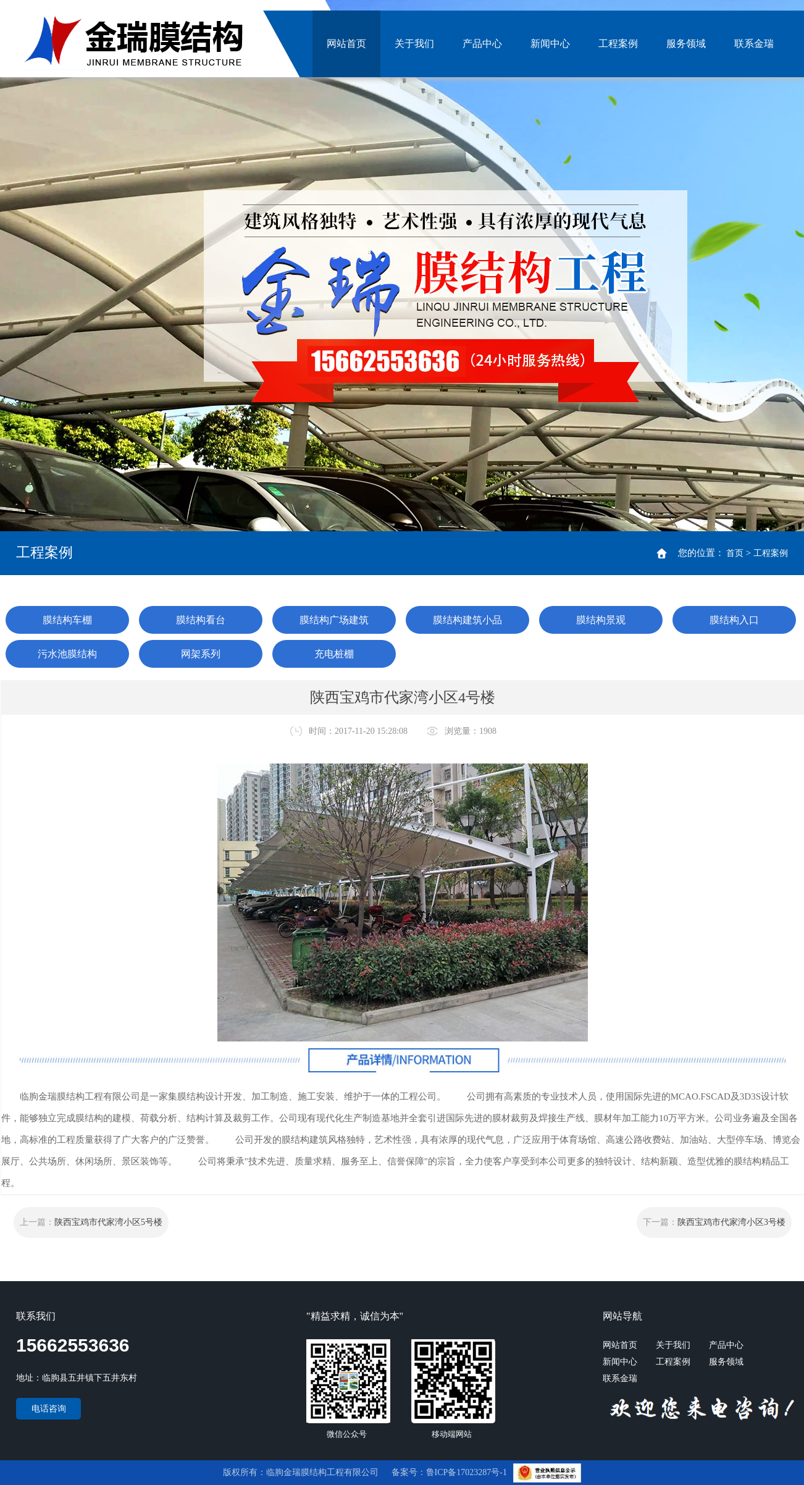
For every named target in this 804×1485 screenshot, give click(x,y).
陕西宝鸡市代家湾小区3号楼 (731, 1222)
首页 (734, 553)
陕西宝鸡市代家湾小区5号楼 (108, 1222)
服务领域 (686, 43)
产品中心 (482, 43)
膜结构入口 (734, 620)
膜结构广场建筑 (334, 620)
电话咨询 (48, 1408)
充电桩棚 (334, 654)
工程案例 (618, 43)
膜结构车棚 (67, 620)
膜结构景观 (601, 620)
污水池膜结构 (67, 654)
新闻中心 (550, 43)
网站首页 (346, 43)
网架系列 (200, 654)
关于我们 (414, 43)
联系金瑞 (754, 43)
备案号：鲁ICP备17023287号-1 (450, 1472)
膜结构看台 (200, 620)
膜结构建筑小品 (467, 620)
